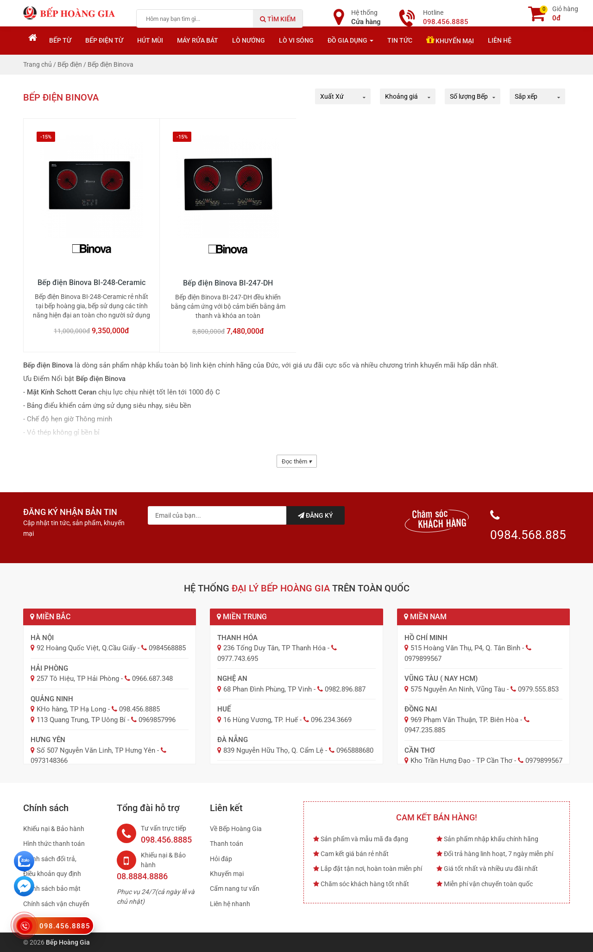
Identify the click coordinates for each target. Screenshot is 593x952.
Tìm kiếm (278, 19)
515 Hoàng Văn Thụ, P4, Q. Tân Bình (465, 648)
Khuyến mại (450, 39)
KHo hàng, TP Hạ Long (71, 709)
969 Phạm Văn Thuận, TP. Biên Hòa (464, 720)
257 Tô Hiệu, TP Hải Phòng (78, 678)
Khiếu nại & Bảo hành (53, 828)
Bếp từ (60, 40)
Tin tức (399, 40)
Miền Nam (425, 616)
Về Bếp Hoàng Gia (236, 828)
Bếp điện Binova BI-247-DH (228, 283)
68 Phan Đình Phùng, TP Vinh (267, 689)
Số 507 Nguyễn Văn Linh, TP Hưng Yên (96, 750)
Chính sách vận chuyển (56, 904)
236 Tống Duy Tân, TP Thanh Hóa (274, 648)
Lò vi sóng (296, 40)
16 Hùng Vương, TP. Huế (260, 720)
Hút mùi (150, 40)
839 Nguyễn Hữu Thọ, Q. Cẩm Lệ (273, 750)
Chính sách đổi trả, (49, 859)
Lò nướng (248, 40)
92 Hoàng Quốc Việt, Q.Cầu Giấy (86, 648)
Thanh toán (226, 843)
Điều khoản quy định (52, 873)
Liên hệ (499, 40)
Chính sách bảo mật (52, 888)
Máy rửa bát (197, 40)
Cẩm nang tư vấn (234, 888)
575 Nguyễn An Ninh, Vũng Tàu (457, 689)
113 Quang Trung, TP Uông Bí (81, 720)
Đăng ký (315, 515)
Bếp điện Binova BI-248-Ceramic (91, 282)
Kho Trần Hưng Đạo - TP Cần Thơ (461, 760)
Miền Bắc (50, 616)
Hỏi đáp (221, 859)
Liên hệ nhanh (230, 904)
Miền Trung (242, 616)
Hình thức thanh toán (54, 843)
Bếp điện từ (104, 40)
